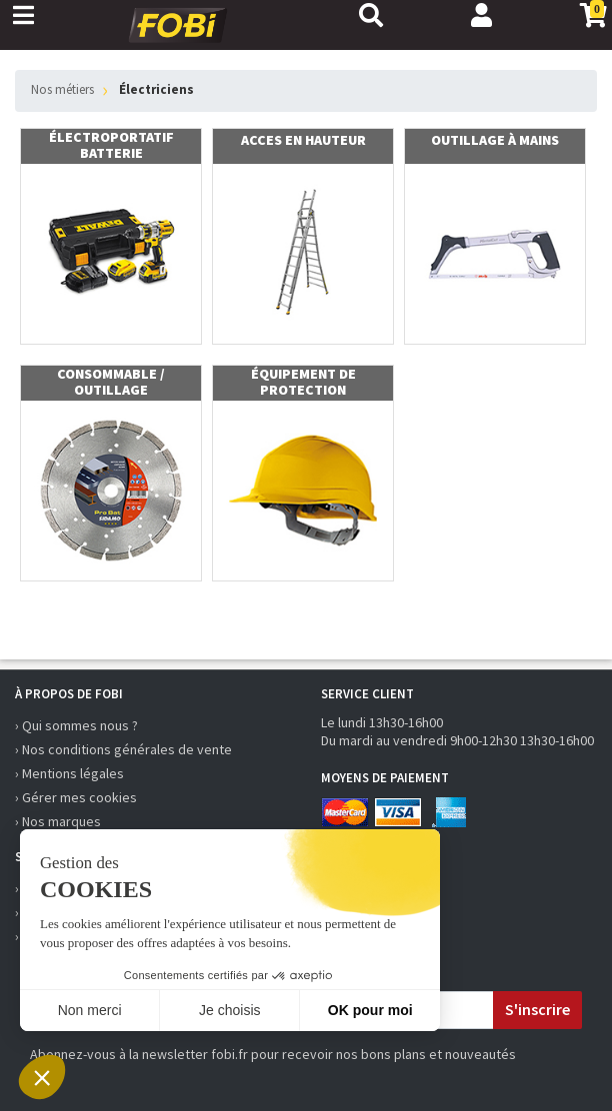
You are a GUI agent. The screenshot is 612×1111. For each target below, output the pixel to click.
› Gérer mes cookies (76, 797)
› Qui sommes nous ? (76, 725)
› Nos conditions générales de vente (123, 749)
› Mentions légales (69, 773)
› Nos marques (58, 821)
